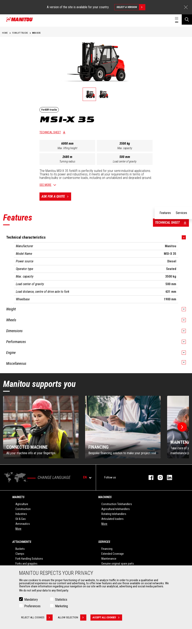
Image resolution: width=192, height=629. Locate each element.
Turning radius (67, 161)
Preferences (32, 606)
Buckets (20, 548)
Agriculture (21, 504)
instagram (158, 477)
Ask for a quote (56, 196)
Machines (105, 497)
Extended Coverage (112, 553)
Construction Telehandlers (116, 504)
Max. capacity (124, 148)
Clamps (19, 553)
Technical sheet (50, 132)
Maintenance (108, 558)
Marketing (61, 606)
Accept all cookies (107, 617)
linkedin (167, 477)
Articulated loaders (112, 518)
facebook (149, 477)
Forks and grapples (26, 563)
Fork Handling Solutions (29, 558)
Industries (21, 514)
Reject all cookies (37, 617)
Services (104, 542)
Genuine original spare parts (117, 563)
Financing (106, 548)
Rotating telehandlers (113, 514)
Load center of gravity (124, 161)
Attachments (21, 542)
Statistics (61, 600)
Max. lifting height (67, 148)
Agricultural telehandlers (115, 509)
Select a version (131, 7)
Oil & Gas (20, 518)
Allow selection (72, 617)
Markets (18, 497)
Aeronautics (22, 523)
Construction (23, 509)
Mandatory (31, 600)
